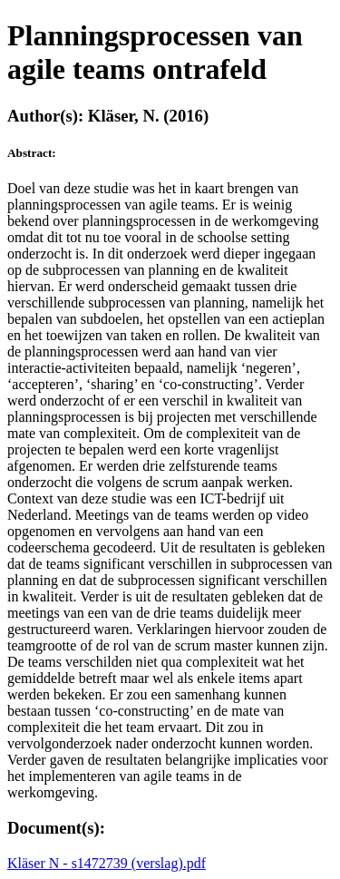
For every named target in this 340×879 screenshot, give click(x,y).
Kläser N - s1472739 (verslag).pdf (106, 863)
